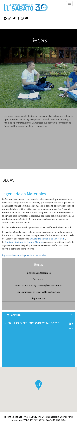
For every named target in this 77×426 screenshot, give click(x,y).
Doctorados (38, 279)
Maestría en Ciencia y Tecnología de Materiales (38, 285)
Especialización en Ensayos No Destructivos (38, 291)
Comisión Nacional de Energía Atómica (24, 241)
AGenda (39, 315)
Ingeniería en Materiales (38, 272)
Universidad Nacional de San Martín (47, 238)
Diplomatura (38, 298)
